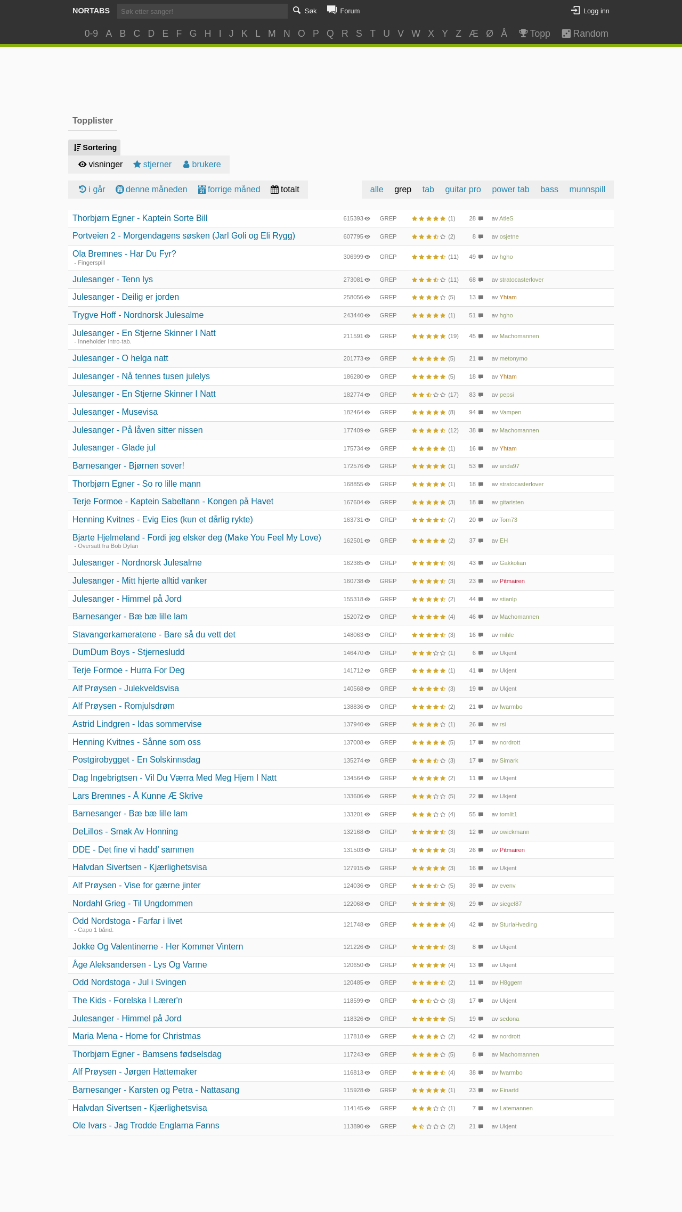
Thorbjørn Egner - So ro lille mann (136, 483)
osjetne (509, 236)
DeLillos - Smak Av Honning (125, 831)
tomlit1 (508, 814)
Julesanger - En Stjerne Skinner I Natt (144, 333)
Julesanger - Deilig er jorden (125, 296)
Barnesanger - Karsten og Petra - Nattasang (155, 1089)
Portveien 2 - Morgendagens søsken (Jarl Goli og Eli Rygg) (183, 235)
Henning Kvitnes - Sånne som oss (136, 742)
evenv (508, 885)
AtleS (506, 218)
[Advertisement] (341, 79)
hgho (506, 256)
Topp (533, 33)
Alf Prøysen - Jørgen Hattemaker (134, 1071)
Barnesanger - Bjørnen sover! (128, 465)
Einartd (509, 1090)
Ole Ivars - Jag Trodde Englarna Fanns (146, 1125)
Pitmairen (512, 581)
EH (504, 540)
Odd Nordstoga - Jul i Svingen (129, 982)
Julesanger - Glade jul (114, 447)
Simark (509, 760)
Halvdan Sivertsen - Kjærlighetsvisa (139, 867)
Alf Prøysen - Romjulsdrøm (123, 705)
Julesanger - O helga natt (120, 358)
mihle (507, 635)
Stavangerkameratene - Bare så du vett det (154, 634)
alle (377, 189)
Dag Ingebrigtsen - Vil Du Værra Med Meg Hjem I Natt (174, 777)
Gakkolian (513, 563)
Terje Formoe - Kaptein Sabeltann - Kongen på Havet (172, 501)
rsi (503, 724)
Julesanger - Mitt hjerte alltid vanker (139, 580)
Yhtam (508, 297)
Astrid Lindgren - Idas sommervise (137, 723)
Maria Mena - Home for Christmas (136, 1036)
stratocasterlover (522, 279)
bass (549, 189)
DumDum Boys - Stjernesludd (128, 652)
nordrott (510, 742)
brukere (200, 164)
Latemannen (516, 1108)
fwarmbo (511, 706)
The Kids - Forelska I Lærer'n (127, 1000)
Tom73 (509, 520)
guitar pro (463, 189)
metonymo (513, 358)
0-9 (91, 33)
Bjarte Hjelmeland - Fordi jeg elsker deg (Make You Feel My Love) (196, 537)
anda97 (509, 466)
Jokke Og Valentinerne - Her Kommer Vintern (157, 946)
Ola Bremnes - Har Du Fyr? (124, 253)
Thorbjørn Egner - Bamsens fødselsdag (147, 1054)
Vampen (511, 412)
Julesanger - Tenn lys (112, 279)
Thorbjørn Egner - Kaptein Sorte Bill (139, 218)
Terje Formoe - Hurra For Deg (128, 670)
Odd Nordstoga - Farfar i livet (127, 921)
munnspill (587, 189)
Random (580, 33)
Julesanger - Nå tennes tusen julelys (141, 376)
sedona (509, 1019)
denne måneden (151, 189)
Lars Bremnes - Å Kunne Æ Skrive (137, 795)
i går (91, 189)
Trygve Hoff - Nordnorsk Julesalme (138, 315)
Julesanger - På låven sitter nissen (137, 430)
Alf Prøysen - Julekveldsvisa (125, 688)
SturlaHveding (518, 924)
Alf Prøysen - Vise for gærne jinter (136, 885)
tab (428, 189)
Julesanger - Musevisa (115, 411)
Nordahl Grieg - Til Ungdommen (132, 903)
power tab (510, 189)
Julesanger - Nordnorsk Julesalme (137, 562)
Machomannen (519, 336)
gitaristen (512, 502)
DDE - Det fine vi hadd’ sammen (133, 849)
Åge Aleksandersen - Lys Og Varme (139, 964)
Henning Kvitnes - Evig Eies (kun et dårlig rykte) (162, 519)
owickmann (515, 832)
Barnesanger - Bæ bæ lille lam (130, 616)
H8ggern (511, 982)
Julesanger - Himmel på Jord (127, 598)
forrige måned (228, 189)
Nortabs (91, 10)
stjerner (151, 164)
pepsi (507, 394)
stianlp (508, 599)
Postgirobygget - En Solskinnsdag (136, 759)
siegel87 (511, 903)
